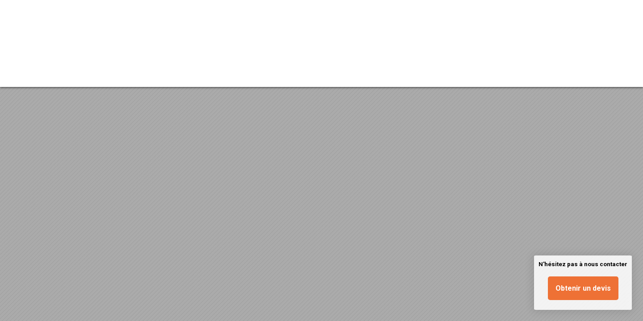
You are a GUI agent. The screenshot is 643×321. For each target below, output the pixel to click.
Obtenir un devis (583, 288)
